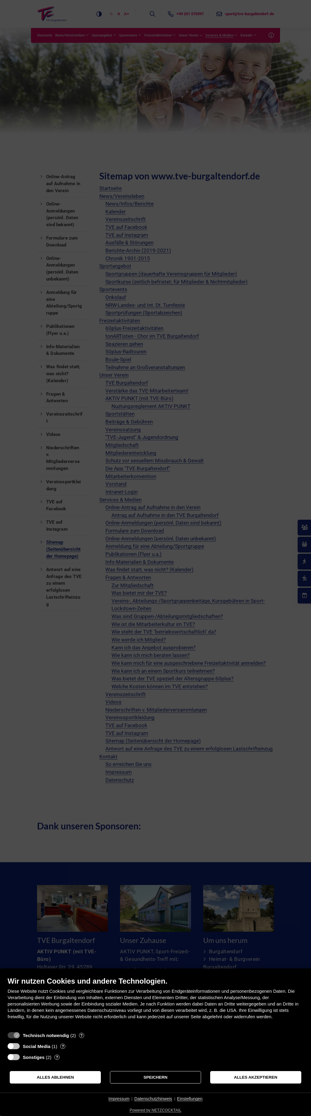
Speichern (156, 1077)
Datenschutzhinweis (153, 1098)
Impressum (118, 1098)
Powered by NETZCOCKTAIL (155, 1110)
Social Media (36, 1046)
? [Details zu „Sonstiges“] (57, 1057)
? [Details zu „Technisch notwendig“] (81, 1035)
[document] (155, 1003)
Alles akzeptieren (255, 1077)
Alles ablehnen (55, 1077)
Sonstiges (34, 1057)
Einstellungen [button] (190, 1098)
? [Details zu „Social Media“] (63, 1046)
